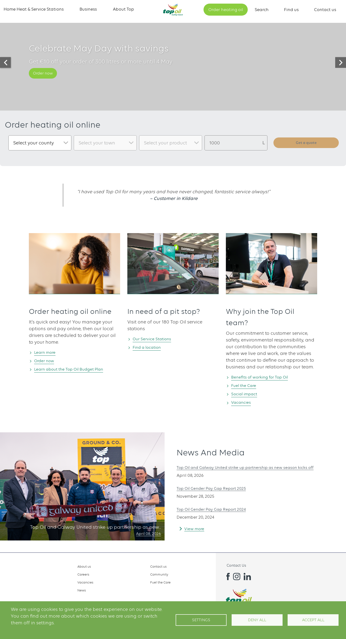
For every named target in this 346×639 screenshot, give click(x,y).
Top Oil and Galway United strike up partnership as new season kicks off (257, 468)
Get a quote (306, 142)
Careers (83, 574)
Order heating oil (225, 9)
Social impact (247, 394)
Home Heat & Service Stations (34, 9)
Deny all (257, 620)
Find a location (150, 347)
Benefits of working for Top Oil (265, 377)
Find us (291, 9)
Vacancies (243, 403)
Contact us (325, 9)
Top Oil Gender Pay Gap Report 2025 (217, 489)
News (81, 590)
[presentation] (5, 62)
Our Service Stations (155, 338)
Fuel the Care (246, 385)
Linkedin (247, 576)
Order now (45, 78)
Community (159, 574)
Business (88, 9)
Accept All (313, 620)
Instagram (236, 576)
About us (84, 566)
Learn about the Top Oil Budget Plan (76, 369)
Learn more (47, 352)
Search (262, 9)
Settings (201, 620)
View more (195, 529)
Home (173, 10)
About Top (123, 9)
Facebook (226, 576)
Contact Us (236, 565)
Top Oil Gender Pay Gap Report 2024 (217, 510)
